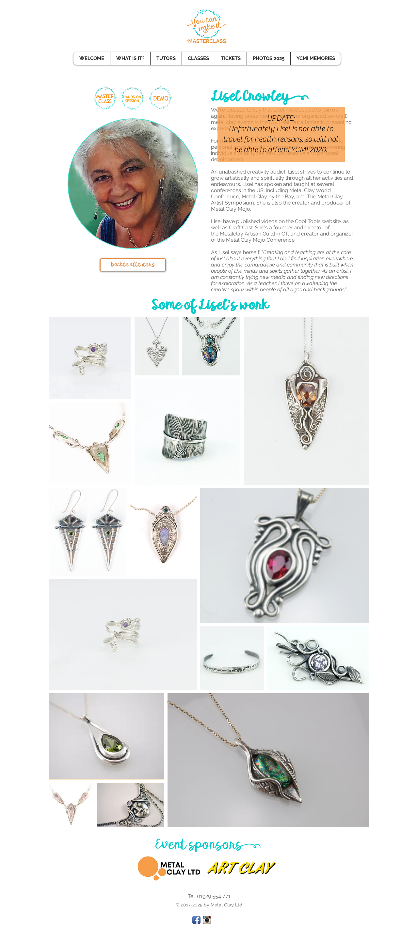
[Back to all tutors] (133, 264)
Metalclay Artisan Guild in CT (253, 234)
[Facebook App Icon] (196, 920)
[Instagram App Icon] (207, 920)
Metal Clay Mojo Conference (260, 240)
